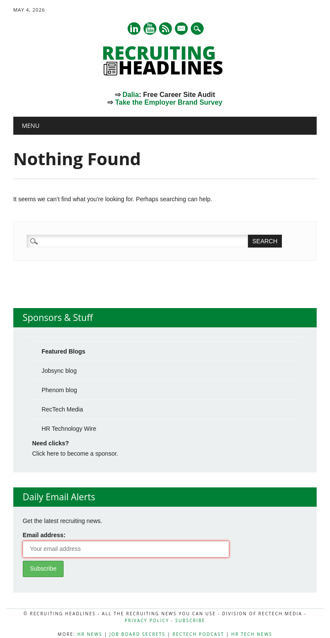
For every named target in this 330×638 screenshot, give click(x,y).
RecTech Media (62, 409)
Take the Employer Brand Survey (169, 102)
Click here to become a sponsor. (75, 453)
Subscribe (190, 620)
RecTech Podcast (198, 634)
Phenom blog (59, 390)
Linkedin (134, 28)
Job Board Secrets (137, 634)
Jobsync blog (59, 370)
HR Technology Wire (69, 428)
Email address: (44, 535)
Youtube (150, 28)
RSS (165, 28)
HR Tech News (251, 634)
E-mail (182, 29)
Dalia (130, 94)
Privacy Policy (147, 620)
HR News (89, 634)
